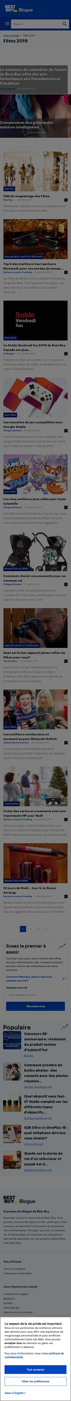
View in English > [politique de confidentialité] (15, 1393)
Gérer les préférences (35, 1381)
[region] (35, 1359)
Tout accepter (35, 1369)
